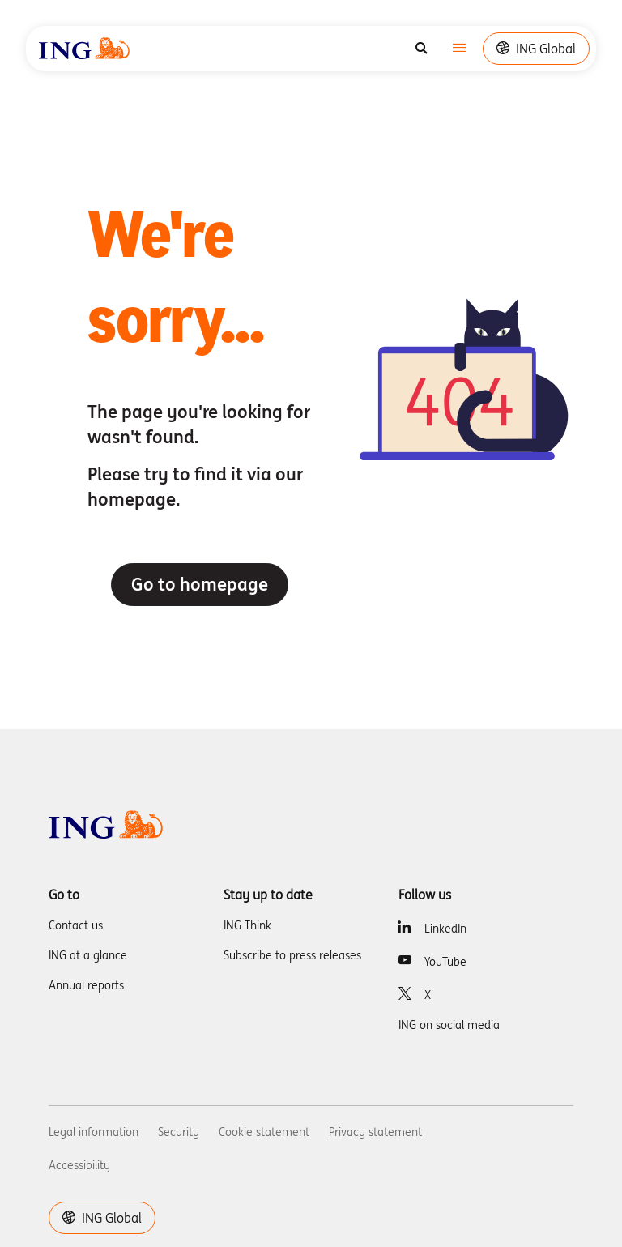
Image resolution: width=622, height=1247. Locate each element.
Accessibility (79, 1165)
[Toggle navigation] (459, 49)
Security (178, 1132)
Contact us (76, 925)
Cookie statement (264, 1132)
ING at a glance (88, 955)
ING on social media (449, 1025)
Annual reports (86, 985)
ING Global (536, 49)
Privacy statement (375, 1132)
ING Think (247, 925)
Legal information (93, 1132)
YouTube (445, 961)
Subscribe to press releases (292, 955)
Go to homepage (199, 584)
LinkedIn (445, 928)
